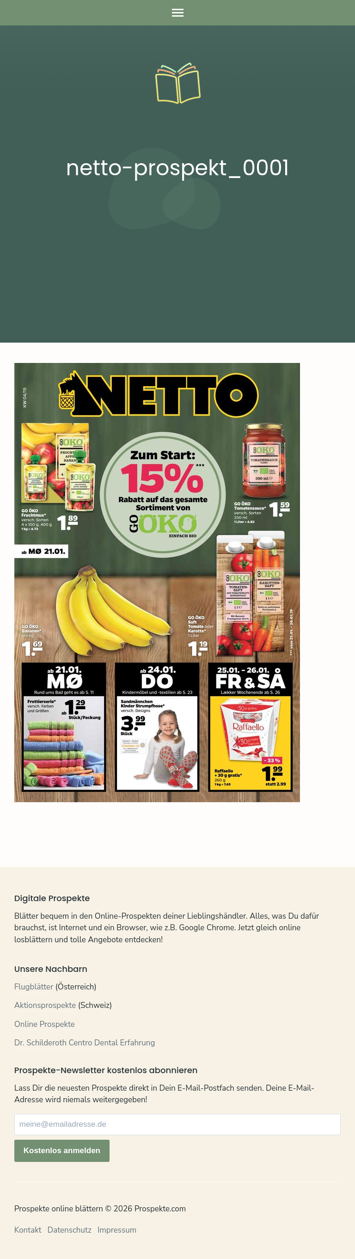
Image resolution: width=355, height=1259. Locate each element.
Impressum (117, 1230)
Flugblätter (34, 987)
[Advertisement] (177, 258)
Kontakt (28, 1230)
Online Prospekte (44, 1024)
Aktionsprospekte (45, 1005)
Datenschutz (70, 1230)
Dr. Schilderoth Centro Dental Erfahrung (84, 1043)
